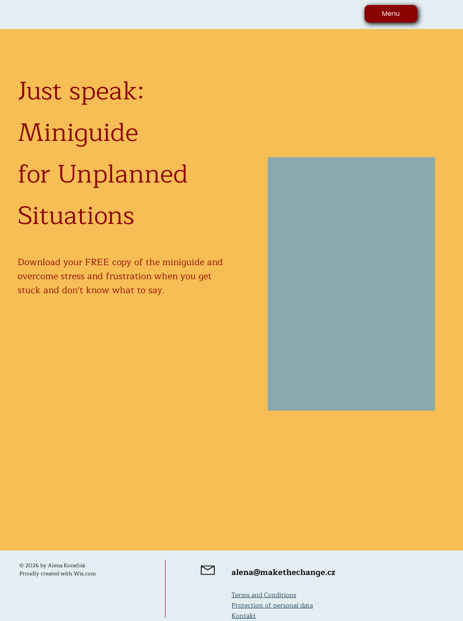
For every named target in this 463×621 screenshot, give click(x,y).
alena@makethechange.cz (283, 572)
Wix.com (85, 573)
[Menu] (390, 14)
